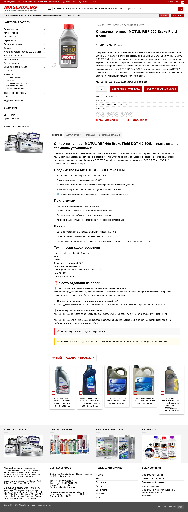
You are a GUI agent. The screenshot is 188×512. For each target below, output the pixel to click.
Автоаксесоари (11, 29)
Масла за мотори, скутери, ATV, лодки (22, 52)
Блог (121, 9)
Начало (58, 9)
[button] (152, 2)
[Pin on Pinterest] (112, 114)
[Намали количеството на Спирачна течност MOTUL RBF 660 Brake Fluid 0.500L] (97, 89)
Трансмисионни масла (15, 93)
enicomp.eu (171, 507)
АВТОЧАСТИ (10, 37)
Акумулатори (10, 40)
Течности (8, 74)
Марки (67, 8)
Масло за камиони (13, 55)
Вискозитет (79, 8)
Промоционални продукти (15, 15)
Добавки (8, 48)
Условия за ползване (152, 486)
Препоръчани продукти (52, 15)
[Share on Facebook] (98, 114)
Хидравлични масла (14, 100)
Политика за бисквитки (153, 482)
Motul (104, 108)
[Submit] (180, 9)
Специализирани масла (15, 67)
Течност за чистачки (15, 88)
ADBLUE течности (14, 78)
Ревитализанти (11, 59)
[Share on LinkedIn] (122, 114)
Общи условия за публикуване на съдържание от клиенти (158, 491)
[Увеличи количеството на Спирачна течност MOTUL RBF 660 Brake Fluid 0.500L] (105, 89)
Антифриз (10, 80)
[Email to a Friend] (108, 114)
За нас (90, 9)
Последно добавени (72, 15)
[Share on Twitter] (103, 114)
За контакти (101, 9)
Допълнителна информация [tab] (80, 135)
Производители (11, 119)
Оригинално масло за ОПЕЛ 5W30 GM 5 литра (144, 399)
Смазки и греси (11, 63)
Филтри (7, 97)
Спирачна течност (14, 86)
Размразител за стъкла (16, 83)
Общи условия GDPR (152, 475)
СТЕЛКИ (8, 71)
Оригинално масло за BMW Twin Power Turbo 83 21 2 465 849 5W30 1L (90, 400)
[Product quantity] (101, 89)
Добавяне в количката (126, 89)
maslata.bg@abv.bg (65, 487)
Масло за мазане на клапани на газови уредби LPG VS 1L (62, 400)
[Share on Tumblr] (126, 114)
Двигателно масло (13, 44)
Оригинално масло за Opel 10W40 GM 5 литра (117, 399)
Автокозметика (11, 33)
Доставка (113, 9)
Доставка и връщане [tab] (109, 135)
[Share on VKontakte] (117, 114)
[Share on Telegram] (131, 114)
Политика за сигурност (153, 478)
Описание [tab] (57, 135)
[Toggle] (44, 29)
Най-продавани (34, 15)
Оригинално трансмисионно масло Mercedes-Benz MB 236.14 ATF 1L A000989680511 (171, 403)
